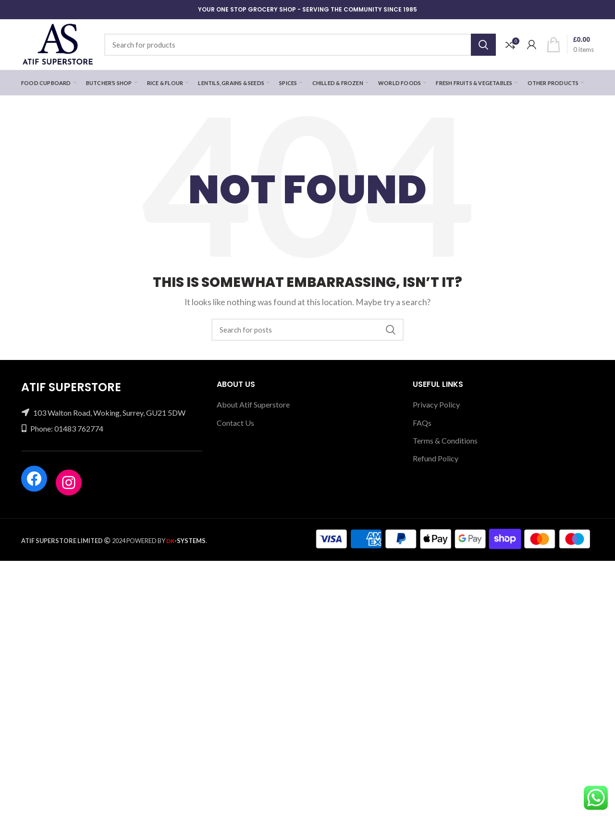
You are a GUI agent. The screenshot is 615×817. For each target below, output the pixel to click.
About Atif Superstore (253, 404)
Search (483, 45)
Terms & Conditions (445, 440)
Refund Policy (435, 458)
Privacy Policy (436, 404)
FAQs (422, 422)
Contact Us (235, 422)
